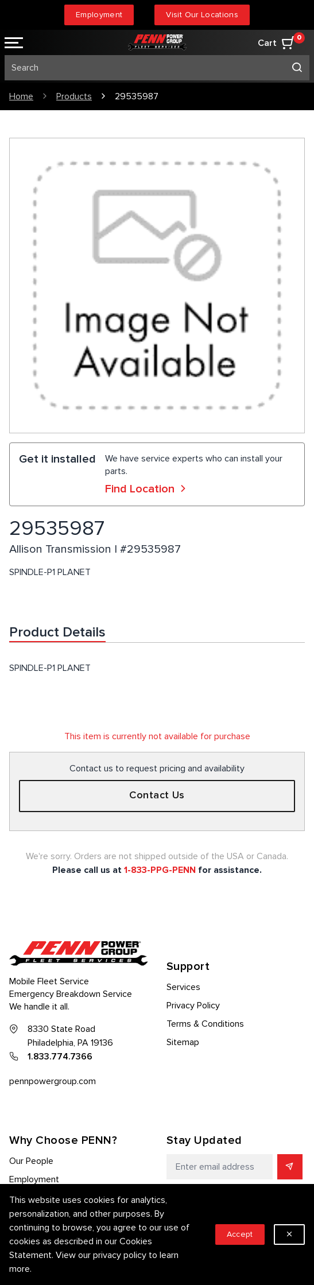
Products (74, 96)
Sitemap (182, 1042)
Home (21, 96)
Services (183, 987)
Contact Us (157, 795)
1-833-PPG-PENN (160, 870)
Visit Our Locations (202, 15)
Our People (31, 1161)
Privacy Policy (193, 1005)
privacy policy (119, 1255)
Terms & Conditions (205, 1024)
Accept (240, 1234)
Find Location (147, 489)
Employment (99, 15)
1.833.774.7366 (60, 1056)
